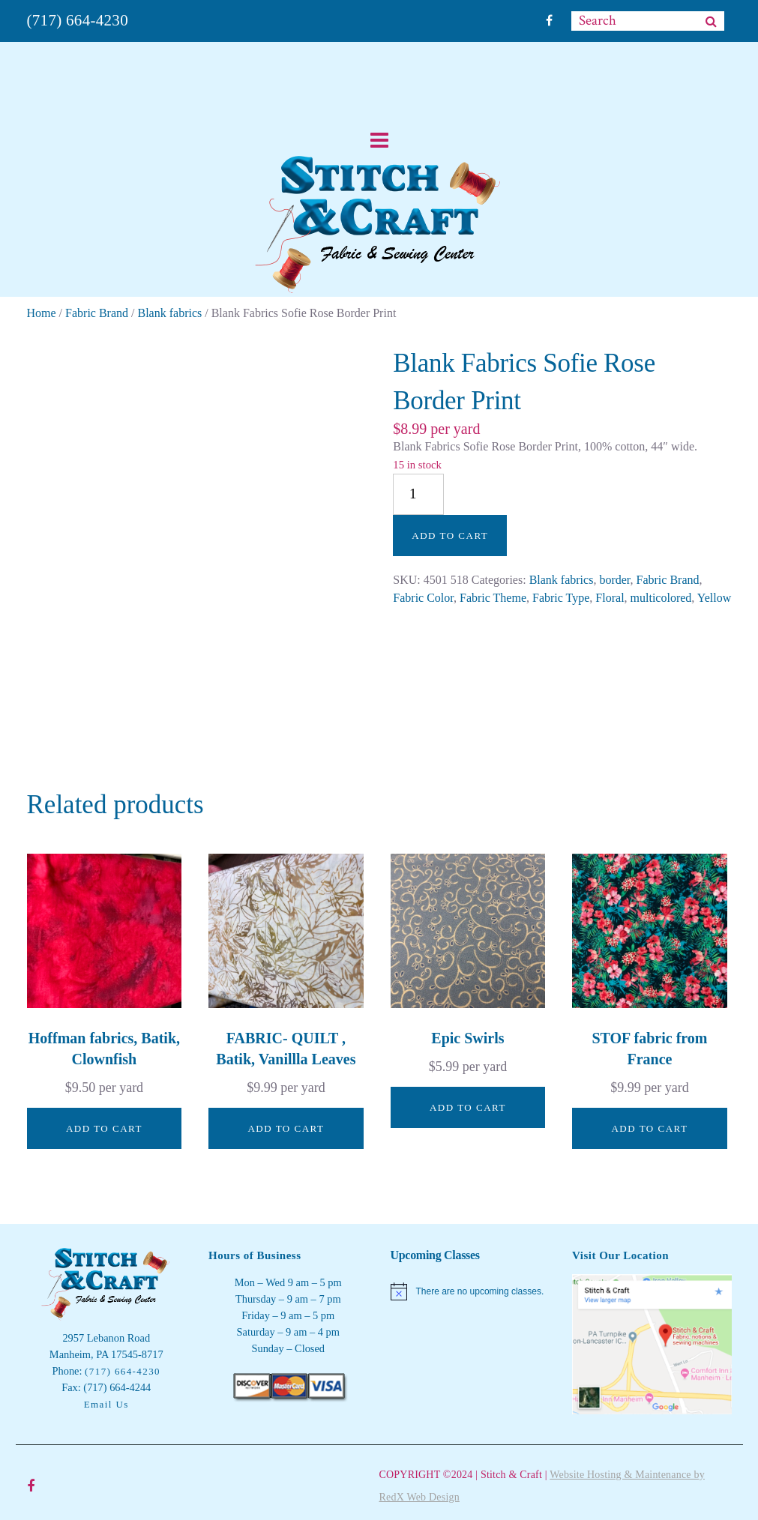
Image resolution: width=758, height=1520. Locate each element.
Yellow (714, 597)
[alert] (470, 1291)
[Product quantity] (418, 494)
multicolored (661, 597)
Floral (609, 597)
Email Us (106, 1404)
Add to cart (450, 535)
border (614, 579)
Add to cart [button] (104, 1128)
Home (41, 313)
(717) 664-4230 (77, 20)
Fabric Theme (493, 597)
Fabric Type (560, 597)
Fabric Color (423, 597)
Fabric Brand (96, 313)
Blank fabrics (170, 313)
